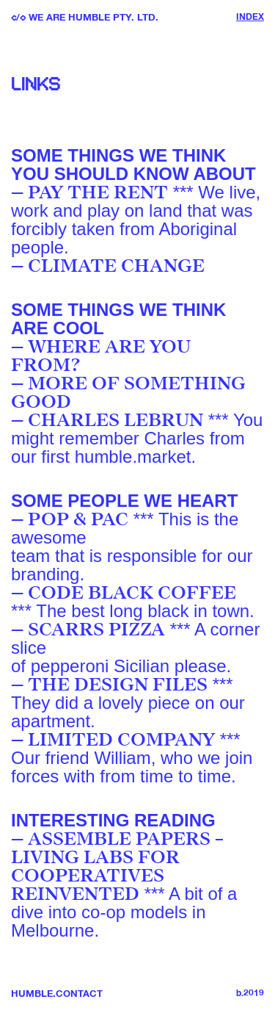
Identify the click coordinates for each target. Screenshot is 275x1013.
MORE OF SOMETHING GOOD (128, 392)
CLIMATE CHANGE (116, 266)
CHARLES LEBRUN (115, 420)
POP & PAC (78, 519)
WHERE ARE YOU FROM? (101, 356)
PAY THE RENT (98, 192)
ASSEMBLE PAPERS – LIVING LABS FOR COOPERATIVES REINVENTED (117, 866)
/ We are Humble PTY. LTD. (84, 18)
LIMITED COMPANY (121, 740)
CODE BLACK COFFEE (132, 593)
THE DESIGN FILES (118, 685)
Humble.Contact (57, 994)
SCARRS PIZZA (96, 630)
